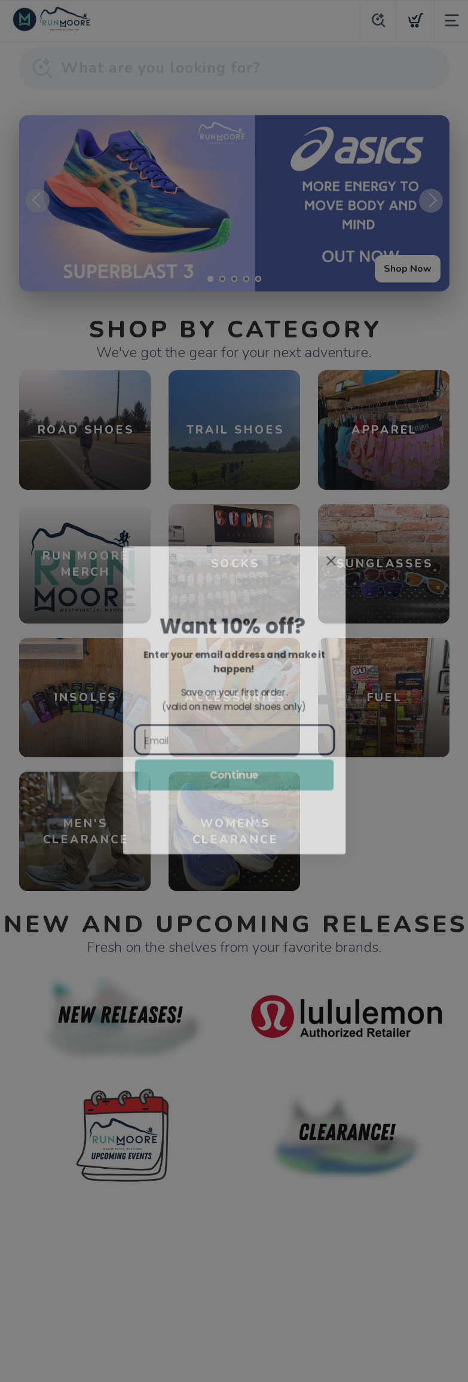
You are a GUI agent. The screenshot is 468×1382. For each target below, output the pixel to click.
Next (431, 201)
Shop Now (408, 268)
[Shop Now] (234, 203)
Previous (38, 201)
